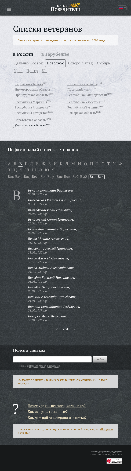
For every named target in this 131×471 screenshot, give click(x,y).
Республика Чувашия (83, 107)
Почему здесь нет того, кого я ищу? (57, 405)
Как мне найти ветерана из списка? (57, 417)
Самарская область (81, 113)
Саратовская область (30, 120)
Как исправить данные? (48, 411)
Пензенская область (82, 84)
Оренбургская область (31, 95)
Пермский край (78, 89)
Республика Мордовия (31, 107)
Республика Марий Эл (31, 102)
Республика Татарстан (31, 113)
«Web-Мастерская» (101, 454)
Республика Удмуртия (83, 102)
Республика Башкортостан (87, 95)
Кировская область (29, 84)
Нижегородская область (32, 89)
